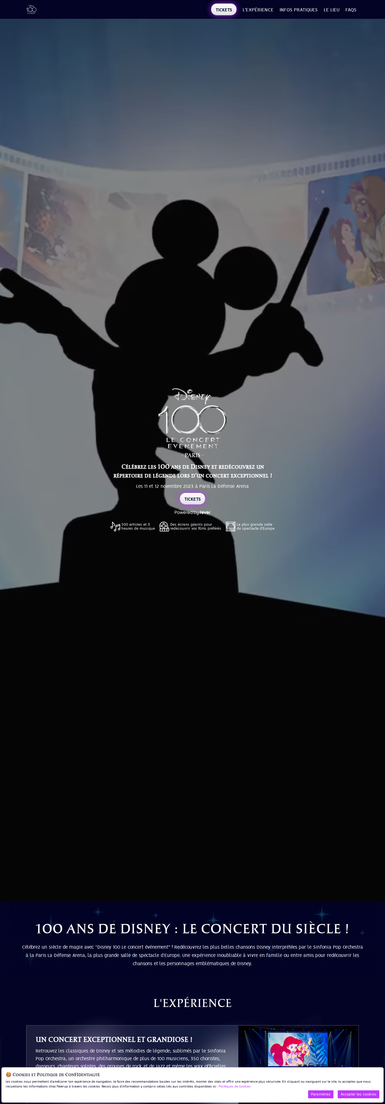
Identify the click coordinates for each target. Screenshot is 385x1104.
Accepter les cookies (358, 1094)
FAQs (351, 10)
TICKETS (224, 10)
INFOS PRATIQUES (299, 10)
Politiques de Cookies (235, 1086)
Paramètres (321, 1094)
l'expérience (258, 10)
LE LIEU (331, 10)
